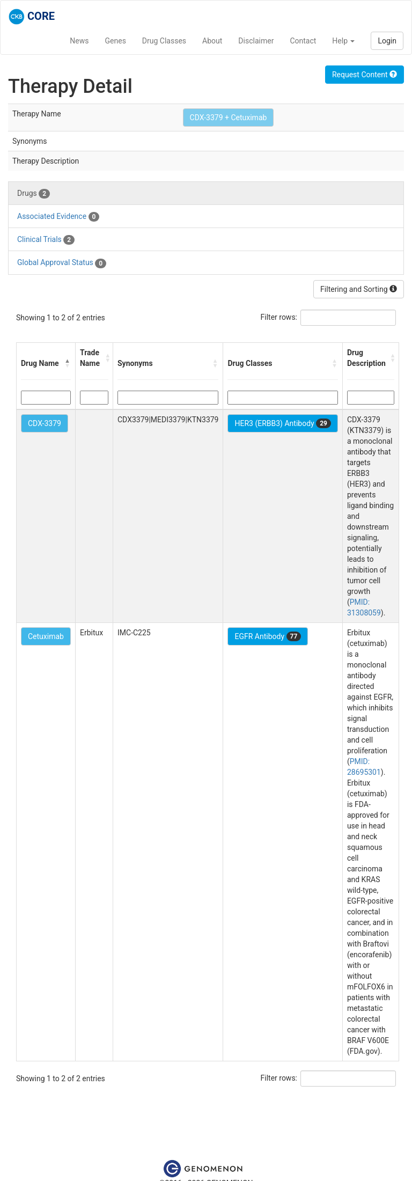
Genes (115, 40)
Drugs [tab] (33, 194)
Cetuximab (46, 636)
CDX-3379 (44, 423)
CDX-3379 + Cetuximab (228, 117)
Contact (303, 40)
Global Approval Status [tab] (61, 263)
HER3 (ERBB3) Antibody (282, 423)
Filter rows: (279, 317)
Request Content (364, 74)
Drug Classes (164, 40)
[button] (67, 363)
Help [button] (343, 40)
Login (387, 40)
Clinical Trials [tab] (46, 240)
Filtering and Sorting (358, 289)
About (212, 40)
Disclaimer (256, 40)
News (79, 40)
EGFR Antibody (267, 636)
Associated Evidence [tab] (58, 217)
